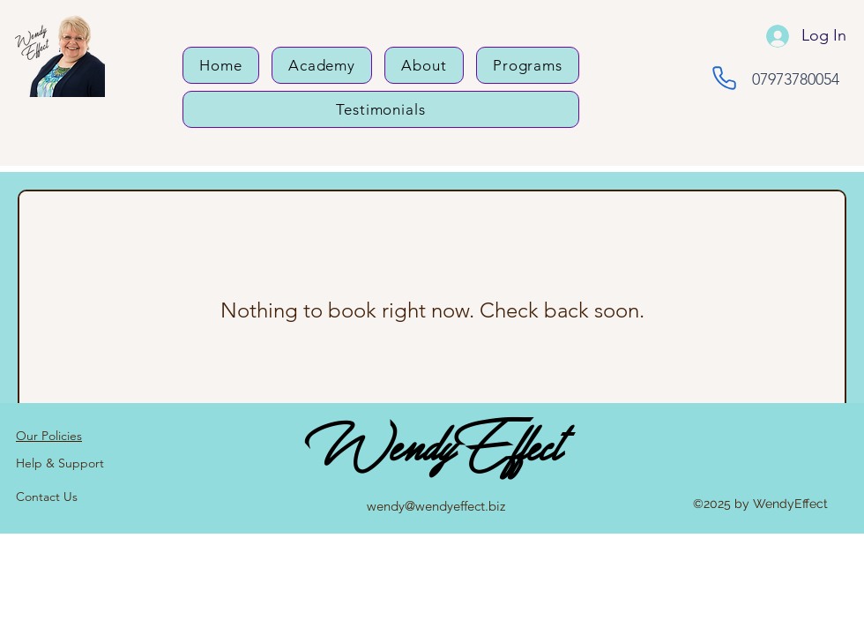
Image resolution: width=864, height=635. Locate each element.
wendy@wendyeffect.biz (436, 505)
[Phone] (724, 78)
